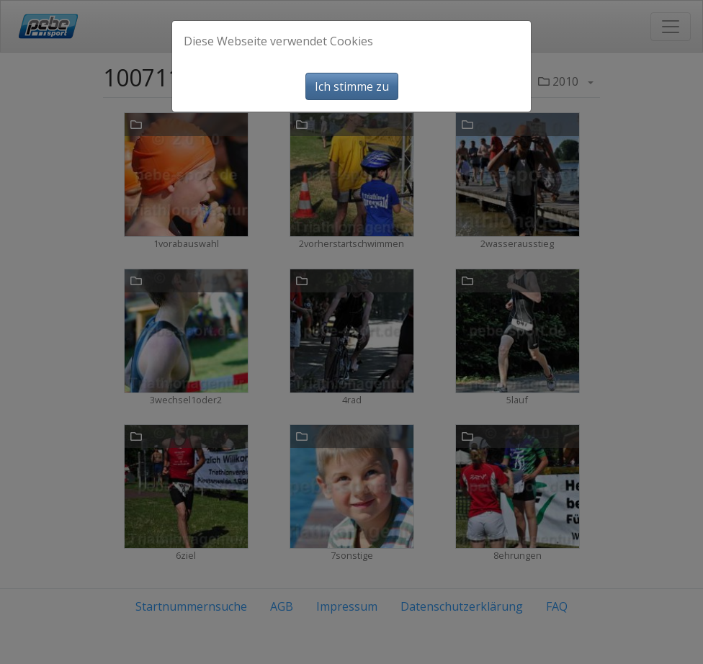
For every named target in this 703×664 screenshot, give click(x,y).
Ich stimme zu (352, 86)
